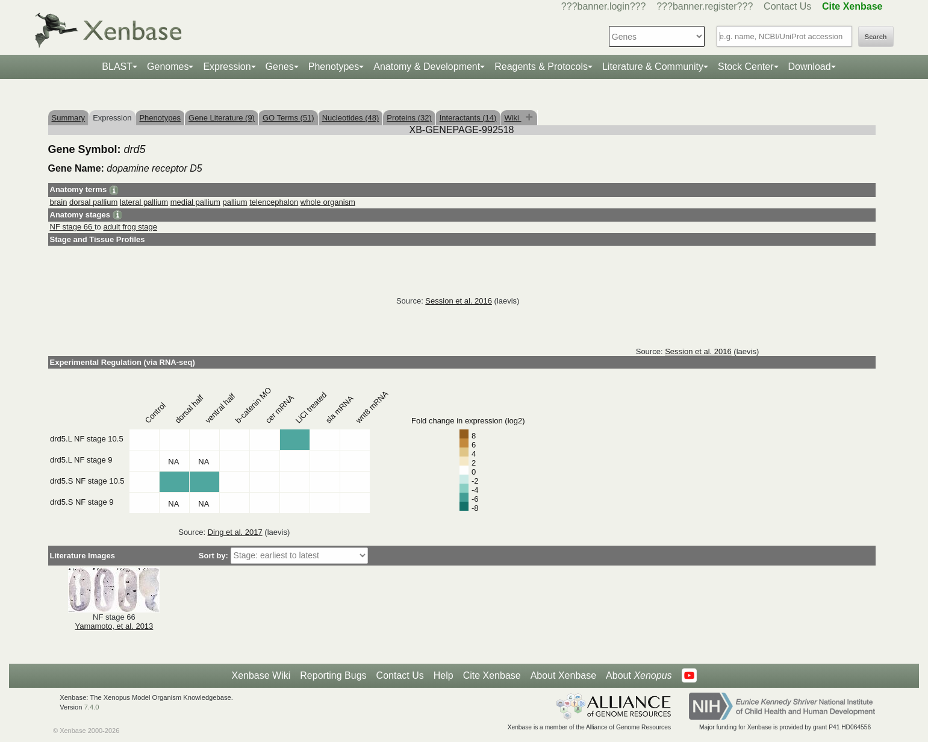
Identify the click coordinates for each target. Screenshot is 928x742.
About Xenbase (563, 675)
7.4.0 (91, 707)
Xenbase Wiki (260, 675)
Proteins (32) (409, 117)
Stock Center (745, 66)
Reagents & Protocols (541, 66)
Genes (280, 66)
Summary (69, 117)
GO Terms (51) (288, 117)
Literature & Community (652, 66)
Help (443, 675)
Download (809, 66)
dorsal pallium (93, 202)
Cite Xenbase (492, 675)
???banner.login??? (603, 6)
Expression (227, 66)
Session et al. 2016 (458, 300)
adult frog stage (130, 226)
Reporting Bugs (333, 675)
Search (876, 36)
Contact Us (787, 6)
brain (58, 202)
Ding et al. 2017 (235, 532)
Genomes (167, 66)
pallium (234, 202)
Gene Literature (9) (221, 117)
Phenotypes (334, 66)
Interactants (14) (468, 117)
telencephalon (273, 202)
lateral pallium (144, 202)
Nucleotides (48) (350, 117)
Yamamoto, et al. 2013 (114, 626)
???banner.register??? (704, 6)
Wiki (512, 117)
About (638, 675)
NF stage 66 (72, 226)
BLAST (117, 66)
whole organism (328, 202)
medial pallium (195, 202)
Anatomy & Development (426, 66)
